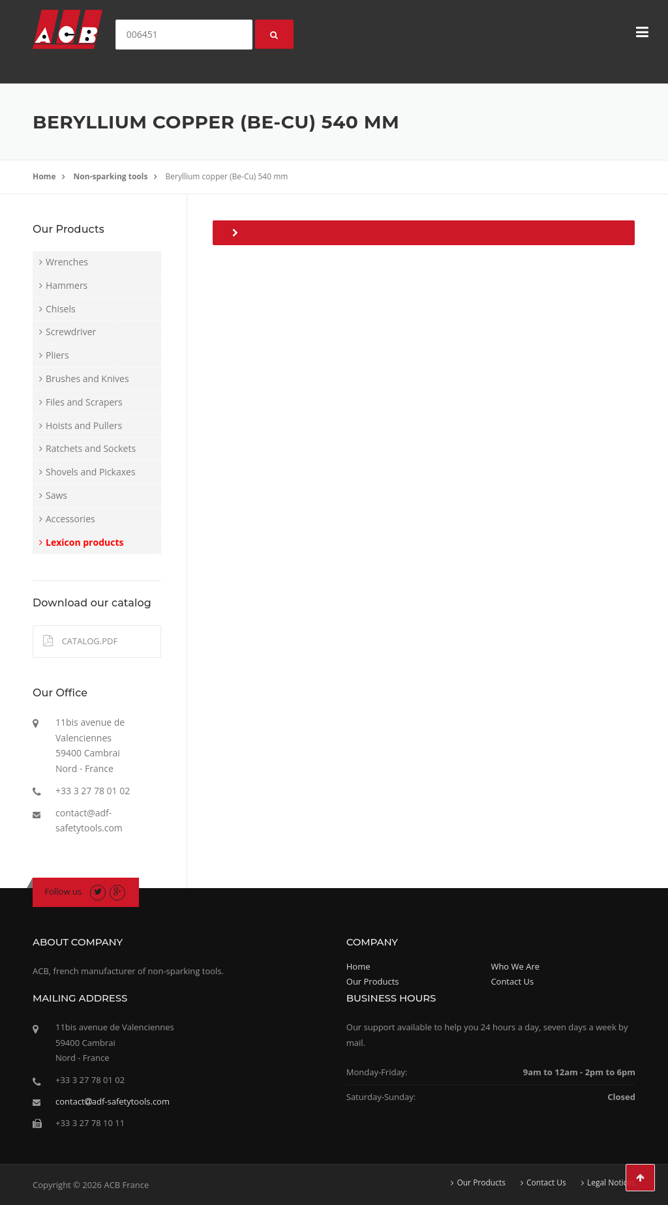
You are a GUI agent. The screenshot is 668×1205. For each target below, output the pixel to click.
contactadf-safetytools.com (112, 1101)
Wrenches (67, 262)
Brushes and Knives (87, 378)
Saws (56, 495)
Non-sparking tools (111, 176)
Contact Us (512, 981)
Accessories (70, 519)
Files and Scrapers (84, 402)
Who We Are (515, 966)
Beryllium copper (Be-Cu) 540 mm (227, 176)
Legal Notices (611, 1183)
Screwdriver (71, 331)
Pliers (57, 355)
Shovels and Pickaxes (91, 472)
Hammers (66, 285)
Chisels (61, 309)
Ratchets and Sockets (91, 448)
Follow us (63, 891)
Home (44, 176)
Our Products (372, 981)
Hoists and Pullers (84, 425)
